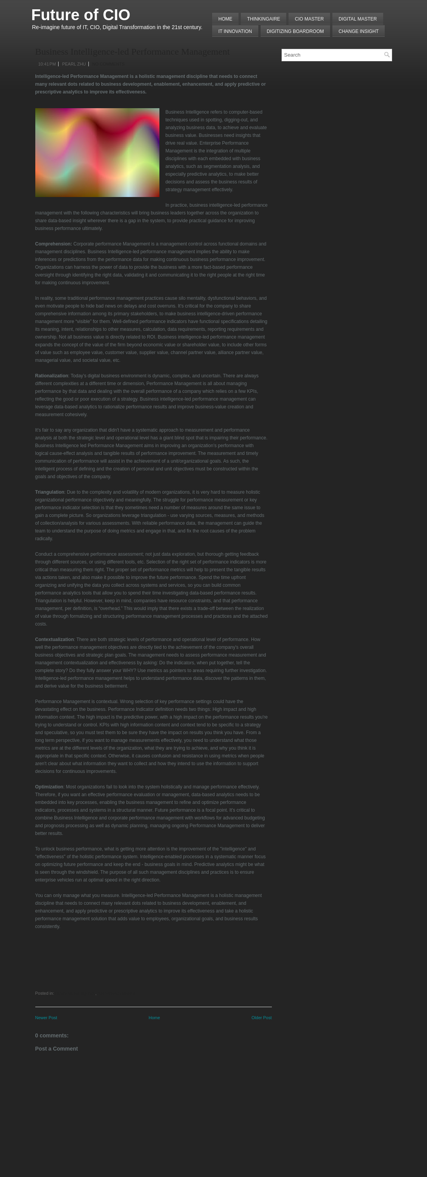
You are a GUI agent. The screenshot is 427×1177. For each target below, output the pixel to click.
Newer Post (46, 1017)
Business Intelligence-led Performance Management (132, 51)
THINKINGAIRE (263, 19)
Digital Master (358, 19)
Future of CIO (81, 14)
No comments (108, 64)
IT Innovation (235, 31)
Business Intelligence (75, 993)
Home (225, 19)
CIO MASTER (309, 19)
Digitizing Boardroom (295, 31)
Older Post (262, 1017)
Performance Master (116, 993)
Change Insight (359, 31)
